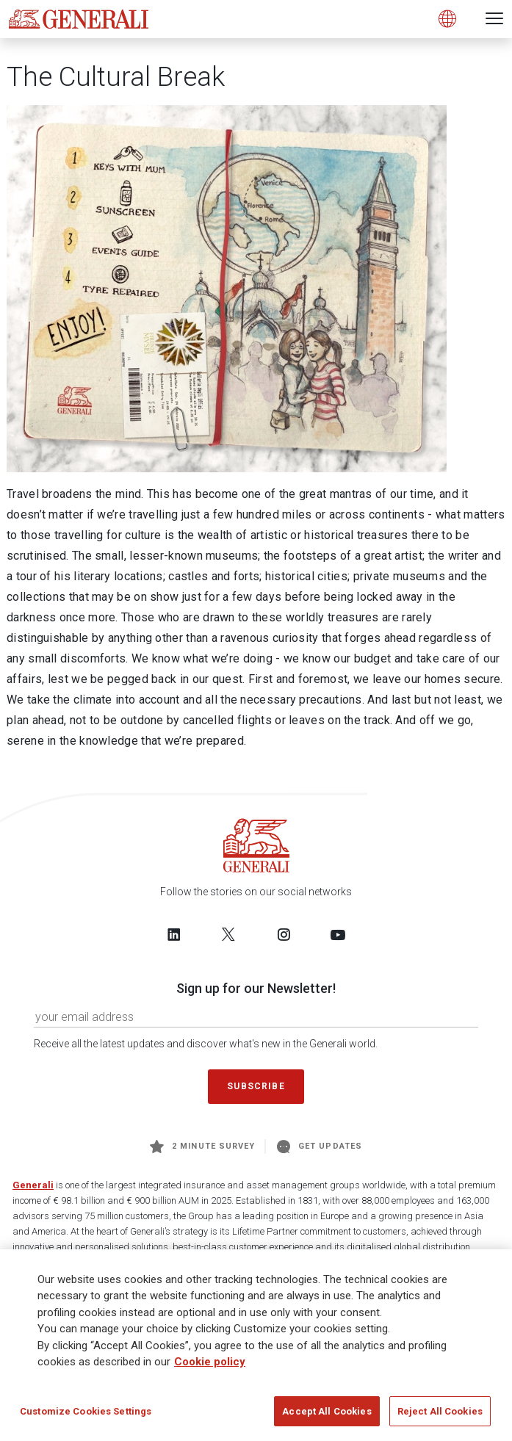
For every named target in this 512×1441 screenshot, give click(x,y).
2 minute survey (202, 1146)
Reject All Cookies (440, 1415)
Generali (33, 1185)
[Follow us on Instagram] (284, 934)
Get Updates (319, 1146)
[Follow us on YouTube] (338, 934)
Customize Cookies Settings (85, 1415)
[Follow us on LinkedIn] (174, 934)
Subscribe (255, 1086)
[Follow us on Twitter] (228, 934)
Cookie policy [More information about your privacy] (209, 1366)
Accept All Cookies (326, 1415)
